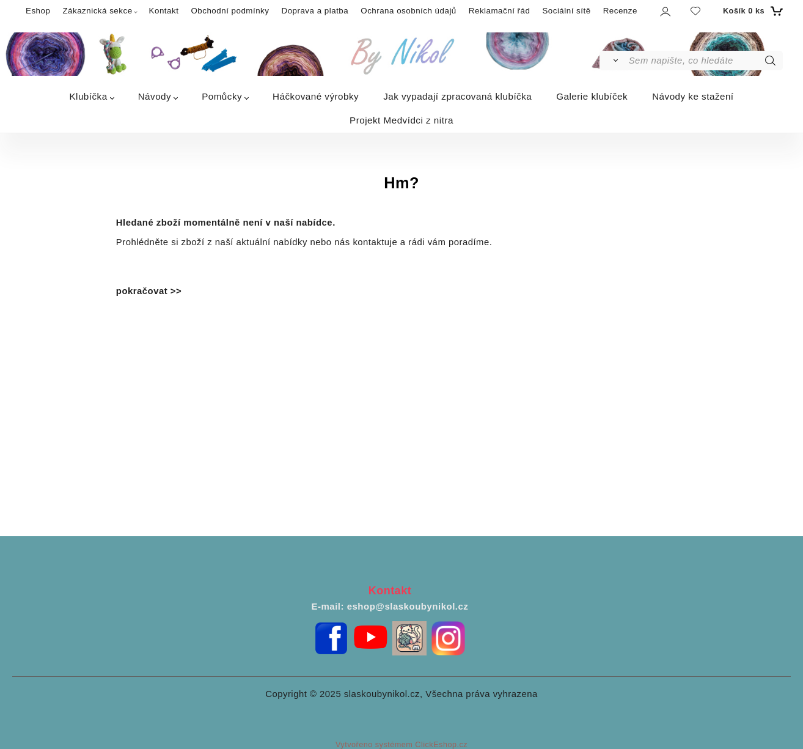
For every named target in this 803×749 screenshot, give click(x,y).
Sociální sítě (566, 10)
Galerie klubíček (592, 96)
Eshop (38, 10)
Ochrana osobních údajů (409, 10)
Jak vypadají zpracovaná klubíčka (457, 96)
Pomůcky (222, 96)
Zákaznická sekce (97, 10)
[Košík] (751, 11)
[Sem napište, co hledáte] (705, 60)
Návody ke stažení (692, 96)
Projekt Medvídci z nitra (401, 120)
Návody (155, 96)
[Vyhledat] (613, 60)
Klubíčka (88, 96)
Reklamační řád (499, 10)
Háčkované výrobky (316, 96)
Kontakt (164, 10)
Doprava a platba (314, 10)
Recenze (620, 10)
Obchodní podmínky (230, 10)
